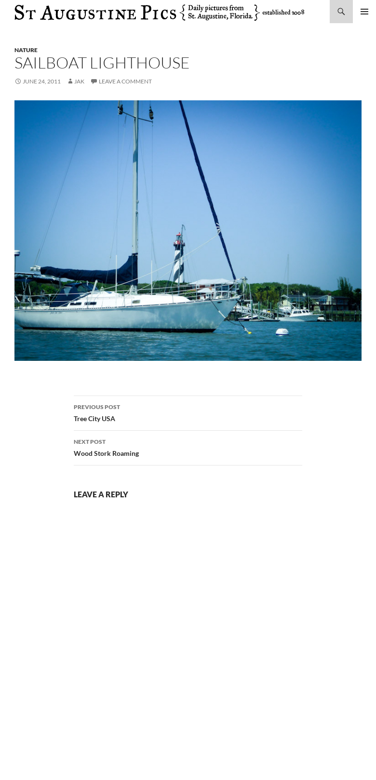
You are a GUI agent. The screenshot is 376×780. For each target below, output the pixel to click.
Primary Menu (364, 11)
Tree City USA (188, 412)
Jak (79, 81)
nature (26, 50)
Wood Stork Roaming (188, 446)
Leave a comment (125, 81)
